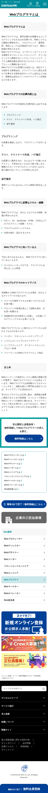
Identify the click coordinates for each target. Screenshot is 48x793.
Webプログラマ (11, 580)
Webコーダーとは (11, 468)
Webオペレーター (12, 593)
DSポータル (30, 6)
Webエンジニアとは (12, 472)
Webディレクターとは (13, 459)
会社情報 (27, 743)
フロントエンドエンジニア (16, 566)
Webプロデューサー (13, 539)
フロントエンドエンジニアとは (16, 476)
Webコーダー (10, 559)
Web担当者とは (10, 489)
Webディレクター (12, 546)
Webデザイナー (11, 552)
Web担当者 (9, 600)
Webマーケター (11, 586)
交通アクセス (7, 746)
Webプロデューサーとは (14, 455)
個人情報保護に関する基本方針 (15, 740)
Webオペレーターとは (13, 485)
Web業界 (7, 532)
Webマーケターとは (12, 481)
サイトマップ (7, 750)
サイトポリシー (8, 743)
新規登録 (37, 6)
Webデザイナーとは (12, 464)
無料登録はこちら (23, 438)
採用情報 (24, 746)
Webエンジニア (11, 573)
